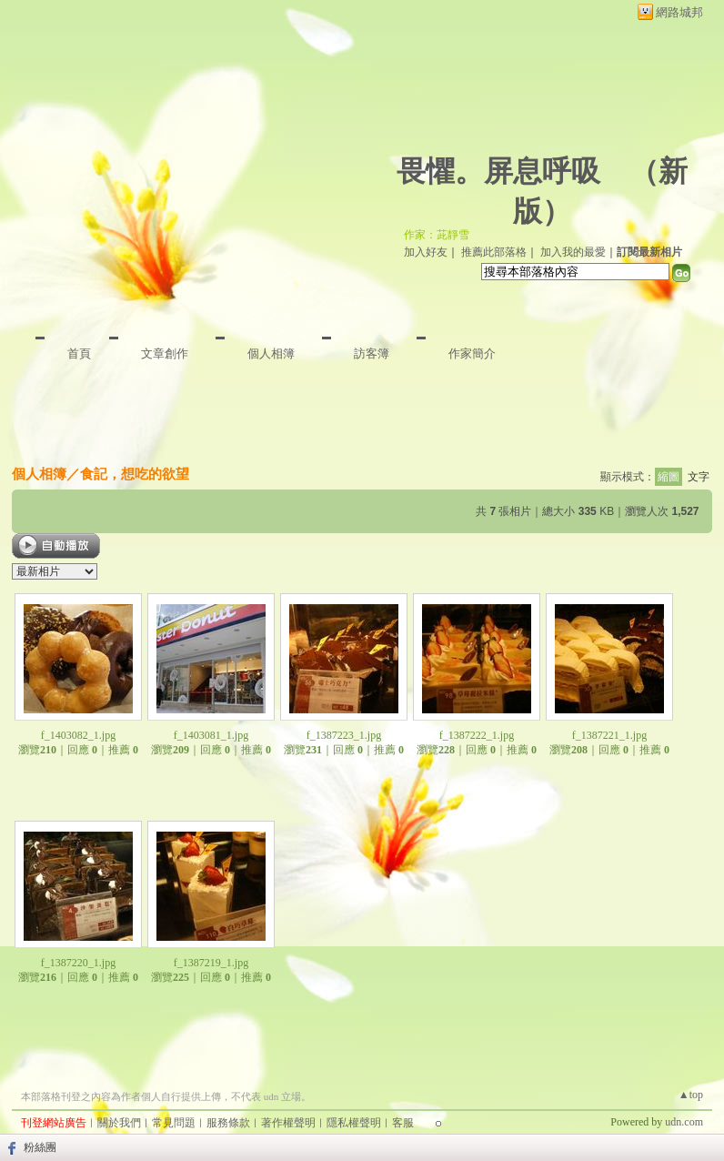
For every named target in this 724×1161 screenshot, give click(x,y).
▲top (691, 1094)
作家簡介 (472, 353)
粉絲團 (40, 1147)
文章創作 (164, 353)
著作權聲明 (288, 1122)
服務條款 (228, 1122)
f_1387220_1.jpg (78, 962)
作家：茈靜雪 (436, 234)
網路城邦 (679, 12)
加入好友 (425, 252)
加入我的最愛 (573, 252)
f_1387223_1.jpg (344, 735)
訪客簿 (371, 353)
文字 (698, 476)
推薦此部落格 (494, 252)
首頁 (79, 353)
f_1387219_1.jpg (211, 962)
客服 (403, 1122)
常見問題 (174, 1122)
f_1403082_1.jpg (78, 735)
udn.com (684, 1122)
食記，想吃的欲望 (134, 473)
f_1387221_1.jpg (609, 735)
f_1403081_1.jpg (211, 735)
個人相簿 (271, 353)
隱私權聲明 (354, 1122)
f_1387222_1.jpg (476, 735)
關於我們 (119, 1122)
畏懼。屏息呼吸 (498, 171)
